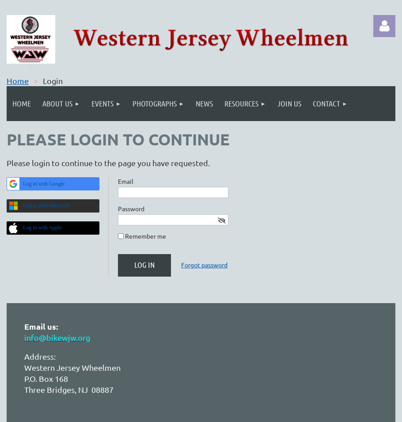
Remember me (145, 236)
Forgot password (204, 265)
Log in (384, 26)
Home (18, 80)
